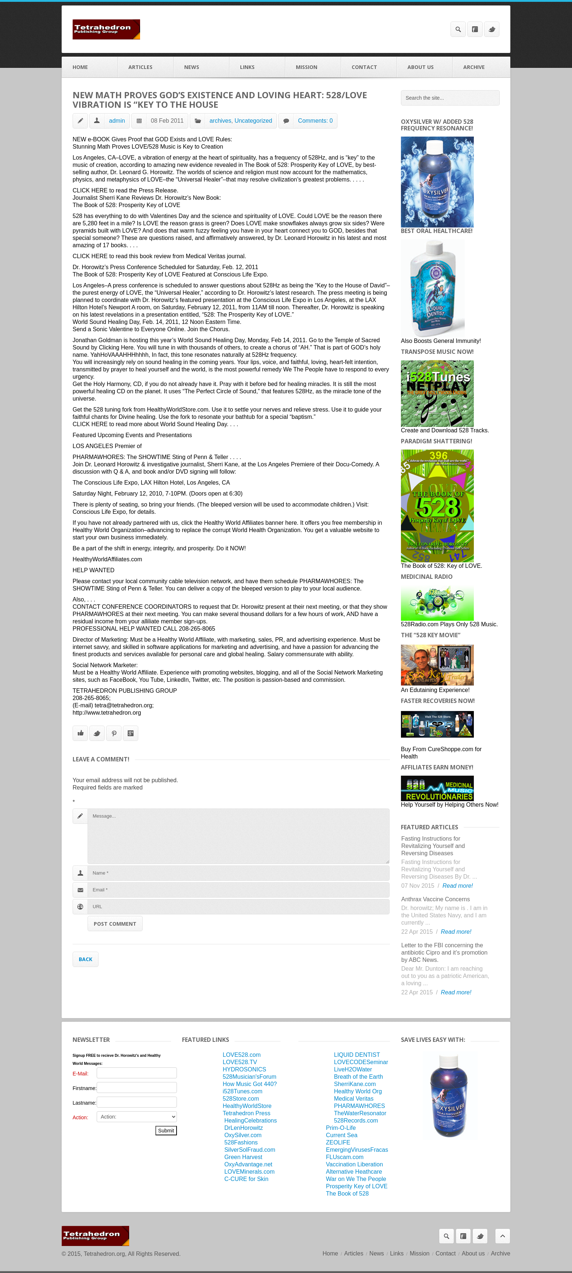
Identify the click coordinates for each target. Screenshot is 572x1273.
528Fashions (241, 1142)
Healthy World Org (358, 1091)
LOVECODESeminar (361, 1062)
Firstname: (85, 1088)
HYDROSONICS (244, 1069)
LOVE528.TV (240, 1062)
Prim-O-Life (341, 1128)
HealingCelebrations (250, 1120)
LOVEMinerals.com (249, 1172)
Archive (481, 67)
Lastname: (84, 1103)
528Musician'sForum (249, 1077)
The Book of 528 (347, 1193)
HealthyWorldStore (247, 1106)
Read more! (457, 886)
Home (90, 67)
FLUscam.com (345, 1157)
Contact (369, 67)
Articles (146, 67)
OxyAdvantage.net (248, 1164)
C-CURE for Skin (246, 1179)
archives (220, 121)
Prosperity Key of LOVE (357, 1186)
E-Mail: (81, 1074)
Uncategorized (253, 121)
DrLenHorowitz (243, 1128)
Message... (239, 836)
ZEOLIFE (338, 1142)
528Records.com (356, 1120)
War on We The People (356, 1179)
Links (257, 67)
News (201, 67)
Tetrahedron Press (246, 1113)
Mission (313, 67)
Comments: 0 (315, 121)
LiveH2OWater (353, 1069)
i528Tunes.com (242, 1091)
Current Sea (342, 1135)
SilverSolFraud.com (249, 1150)
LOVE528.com (241, 1055)
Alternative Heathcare (354, 1172)
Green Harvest (243, 1157)
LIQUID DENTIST (357, 1055)
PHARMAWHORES (359, 1106)
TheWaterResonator (360, 1113)
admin (117, 121)
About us (425, 67)
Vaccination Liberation (354, 1164)
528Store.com (241, 1099)
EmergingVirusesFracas (357, 1150)
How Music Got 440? (250, 1084)
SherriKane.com (355, 1084)
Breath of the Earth (358, 1077)
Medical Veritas (354, 1099)
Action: (80, 1117)
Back (85, 959)
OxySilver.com (243, 1135)
